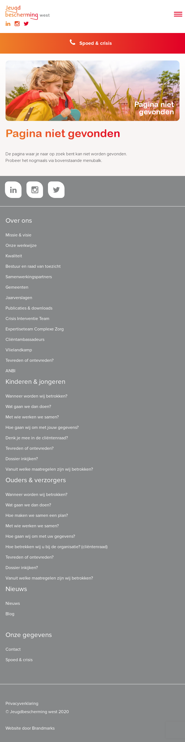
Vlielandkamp (19, 350)
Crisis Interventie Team (27, 318)
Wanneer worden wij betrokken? (36, 396)
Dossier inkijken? (22, 459)
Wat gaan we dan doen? (28, 406)
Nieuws (13, 603)
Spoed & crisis (91, 42)
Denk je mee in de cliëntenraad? (37, 438)
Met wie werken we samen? (32, 417)
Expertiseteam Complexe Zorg (35, 329)
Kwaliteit (14, 256)
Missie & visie (18, 235)
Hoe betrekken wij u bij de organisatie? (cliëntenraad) (57, 547)
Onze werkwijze (21, 245)
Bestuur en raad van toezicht (33, 266)
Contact (13, 649)
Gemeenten (17, 287)
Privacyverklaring (22, 703)
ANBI (10, 371)
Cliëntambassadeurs (25, 339)
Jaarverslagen (19, 297)
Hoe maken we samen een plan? (37, 515)
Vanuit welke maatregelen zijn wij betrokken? (49, 469)
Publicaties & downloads (29, 308)
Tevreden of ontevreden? (29, 360)
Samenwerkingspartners (29, 277)
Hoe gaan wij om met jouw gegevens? (42, 427)
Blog (10, 614)
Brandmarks (43, 728)
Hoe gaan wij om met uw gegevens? (40, 536)
